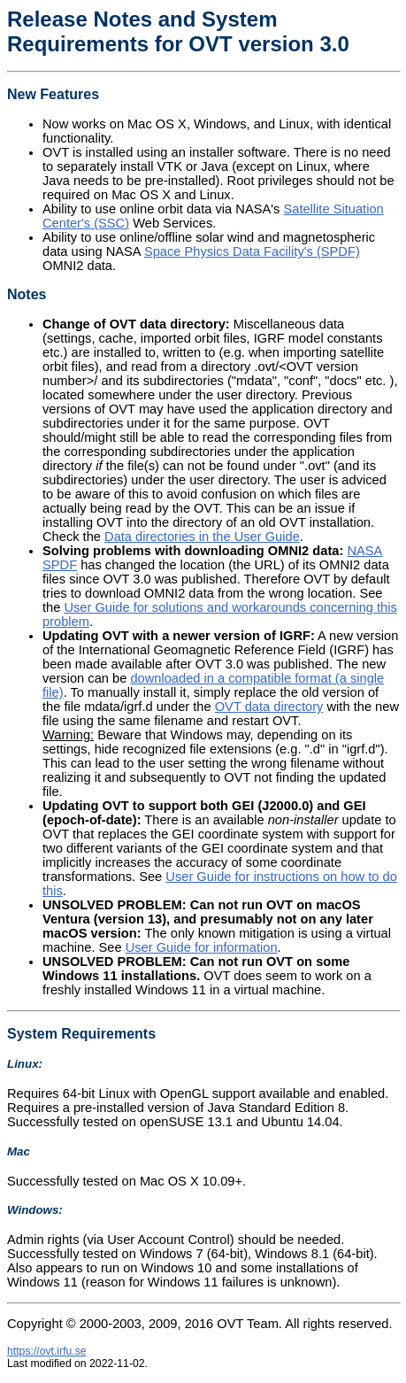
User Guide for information (202, 947)
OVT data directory (269, 706)
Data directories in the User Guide (202, 536)
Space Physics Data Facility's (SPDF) (252, 251)
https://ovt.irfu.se (47, 1351)
